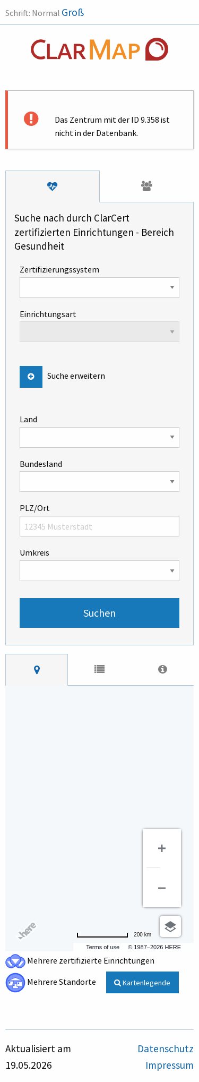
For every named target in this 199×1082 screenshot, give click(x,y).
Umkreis (99, 564)
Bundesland (99, 475)
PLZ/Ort (99, 519)
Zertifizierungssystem (99, 281)
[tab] (52, 186)
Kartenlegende (142, 982)
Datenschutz (165, 1048)
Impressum (169, 1065)
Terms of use (102, 947)
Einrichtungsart (99, 326)
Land (99, 431)
